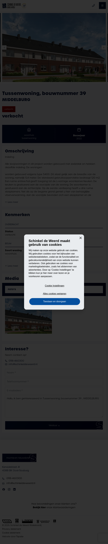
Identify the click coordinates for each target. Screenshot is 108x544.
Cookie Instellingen (54, 286)
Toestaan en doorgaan (54, 301)
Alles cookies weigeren (54, 293)
